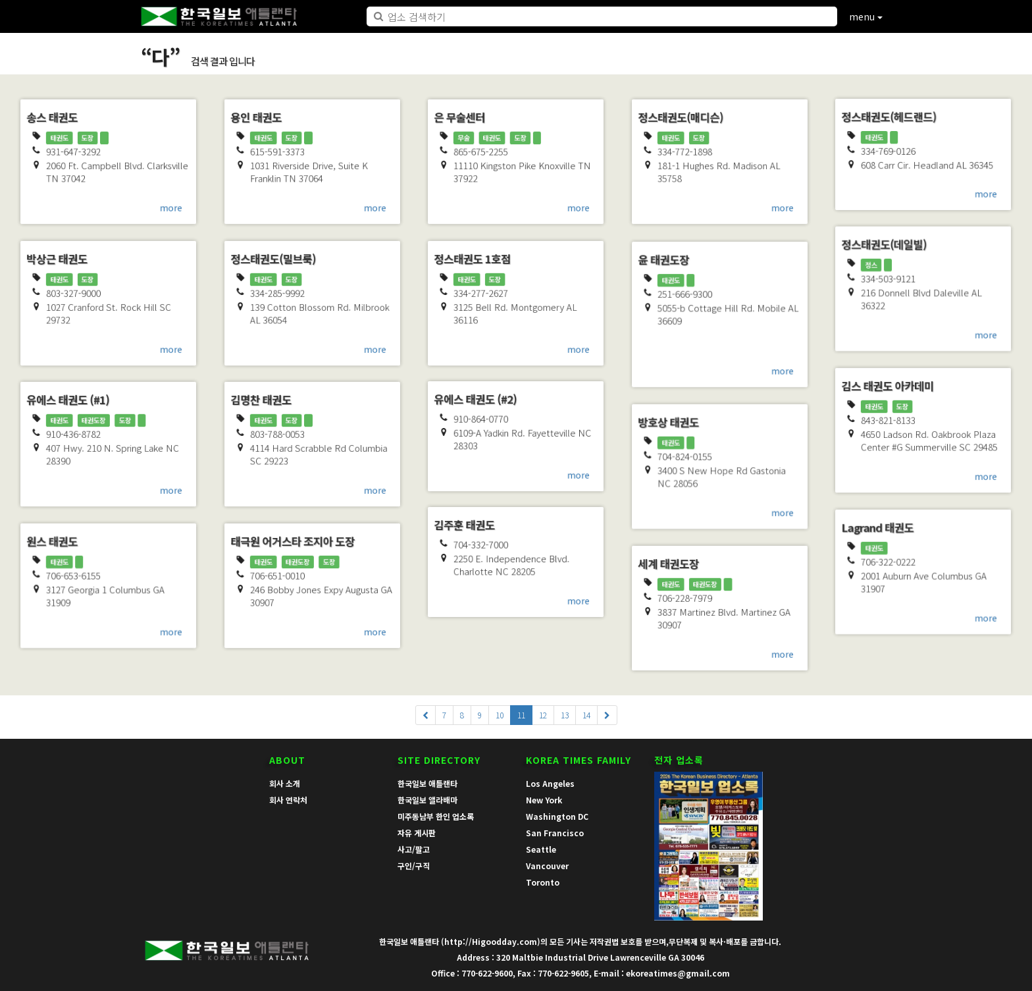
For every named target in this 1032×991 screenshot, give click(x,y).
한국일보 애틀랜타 (427, 783)
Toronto (542, 882)
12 (543, 714)
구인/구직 (414, 865)
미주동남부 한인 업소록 (436, 816)
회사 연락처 (288, 799)
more (176, 211)
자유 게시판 (417, 832)
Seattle (541, 849)
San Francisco (555, 832)
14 (586, 714)
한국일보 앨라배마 (427, 799)
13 (565, 714)
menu (866, 16)
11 (521, 714)
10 (499, 714)
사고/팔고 (414, 849)
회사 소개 (284, 783)
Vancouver (547, 865)
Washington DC (557, 816)
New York (544, 799)
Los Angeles (550, 783)
